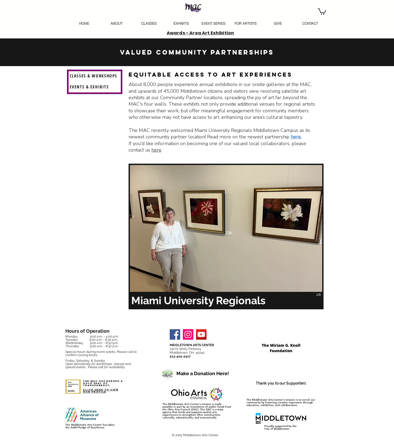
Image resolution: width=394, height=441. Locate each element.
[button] (322, 11)
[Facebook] (175, 334)
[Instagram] (188, 334)
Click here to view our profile (101, 390)
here (156, 150)
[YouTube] (201, 334)
